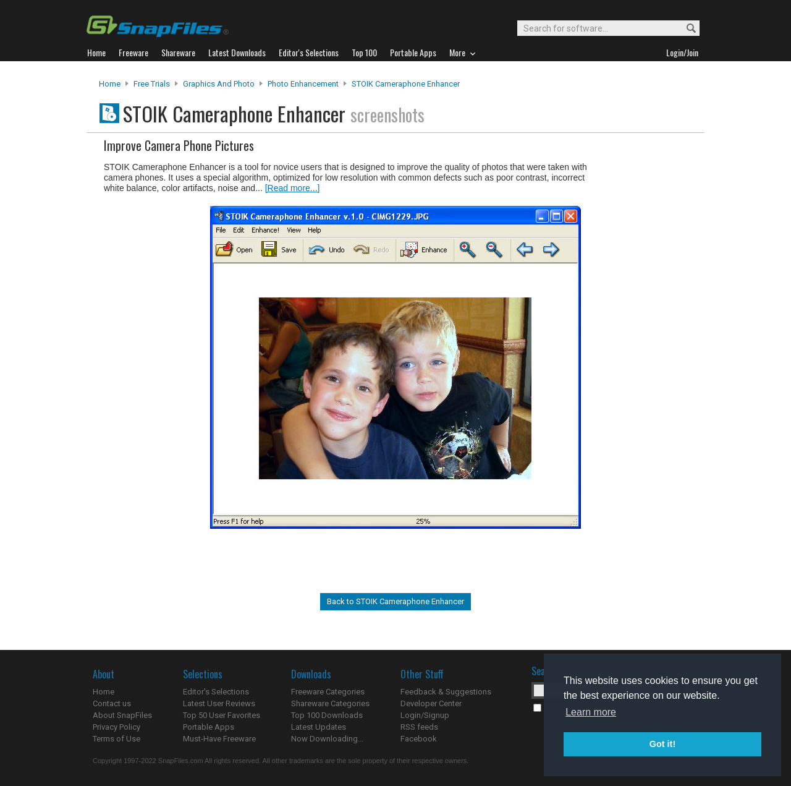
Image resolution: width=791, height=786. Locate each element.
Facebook (418, 738)
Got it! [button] (662, 744)
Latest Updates (318, 727)
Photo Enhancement (303, 83)
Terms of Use (116, 738)
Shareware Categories (330, 703)
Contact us (112, 703)
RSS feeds (419, 727)
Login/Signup (424, 715)
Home (110, 83)
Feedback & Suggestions (445, 691)
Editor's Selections (216, 691)
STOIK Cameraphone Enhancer (406, 83)
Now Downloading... (327, 738)
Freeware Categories (328, 691)
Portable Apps (208, 727)
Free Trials (151, 83)
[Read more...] (292, 188)
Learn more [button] (590, 712)
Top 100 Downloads (327, 715)
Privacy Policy (116, 727)
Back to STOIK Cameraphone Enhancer (395, 601)
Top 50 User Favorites (221, 715)
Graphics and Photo (219, 83)
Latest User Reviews (219, 703)
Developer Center (431, 703)
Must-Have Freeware (219, 738)
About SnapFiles (122, 715)
